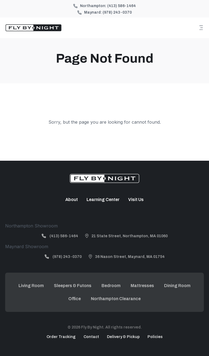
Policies (155, 337)
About (71, 199)
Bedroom (111, 285)
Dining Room (177, 285)
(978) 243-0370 (117, 12)
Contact (91, 337)
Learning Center (103, 199)
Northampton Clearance (116, 298)
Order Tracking (61, 337)
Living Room (31, 285)
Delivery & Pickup (123, 337)
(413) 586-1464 (121, 6)
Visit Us (136, 199)
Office (74, 298)
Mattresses (142, 285)
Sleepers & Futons (72, 285)
